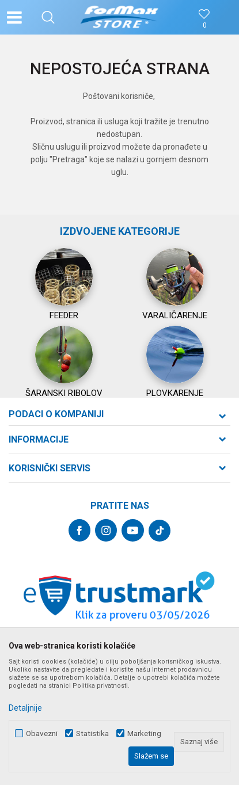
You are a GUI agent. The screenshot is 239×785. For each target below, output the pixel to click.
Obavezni (42, 733)
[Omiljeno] (204, 25)
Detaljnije (25, 707)
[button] (48, 17)
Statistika (92, 733)
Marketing (144, 733)
